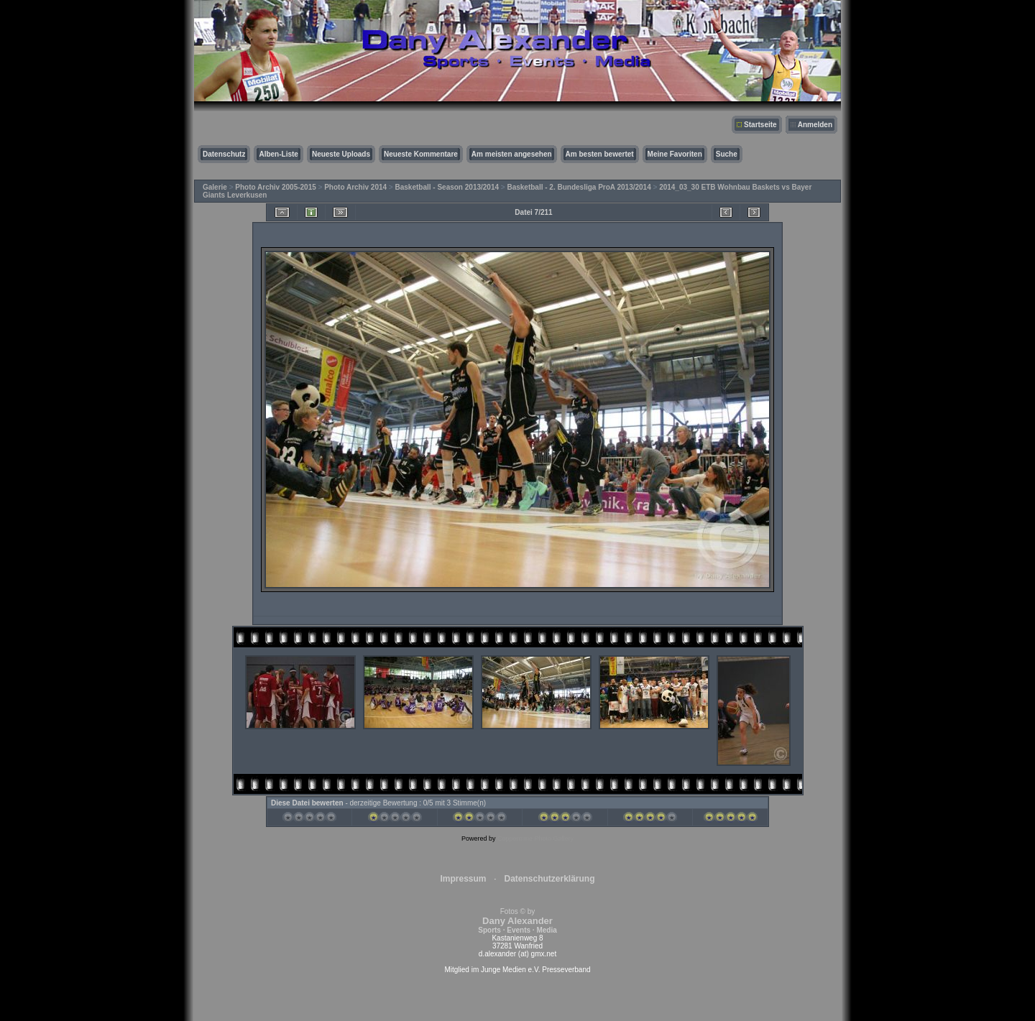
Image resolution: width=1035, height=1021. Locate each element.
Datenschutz (224, 154)
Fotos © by (517, 920)
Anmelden (815, 125)
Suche (726, 154)
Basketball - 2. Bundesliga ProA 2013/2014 (578, 187)
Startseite (760, 125)
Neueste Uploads (341, 154)
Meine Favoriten (675, 154)
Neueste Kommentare (421, 154)
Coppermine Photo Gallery (535, 838)
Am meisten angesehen (512, 154)
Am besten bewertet (600, 154)
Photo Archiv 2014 (355, 187)
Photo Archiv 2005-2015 (275, 187)
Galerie (215, 187)
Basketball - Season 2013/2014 (447, 187)
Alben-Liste (278, 154)
